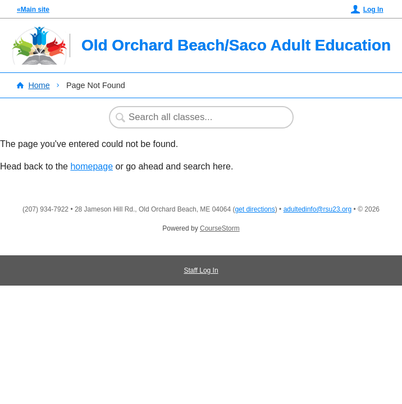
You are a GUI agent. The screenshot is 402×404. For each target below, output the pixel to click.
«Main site (33, 9)
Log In (373, 9)
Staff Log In (201, 270)
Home (38, 85)
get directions (255, 209)
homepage (91, 166)
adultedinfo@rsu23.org (318, 209)
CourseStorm (220, 228)
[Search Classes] (195, 117)
